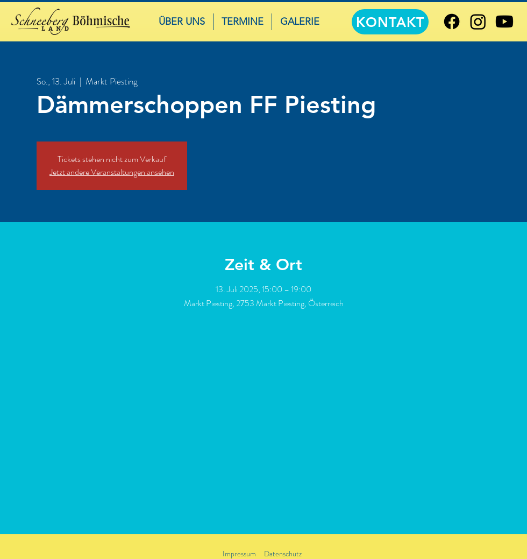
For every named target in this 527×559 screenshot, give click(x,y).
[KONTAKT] (390, 21)
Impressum (239, 553)
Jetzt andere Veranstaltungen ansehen (111, 172)
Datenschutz (283, 553)
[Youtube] (504, 21)
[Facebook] (451, 21)
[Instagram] (478, 21)
